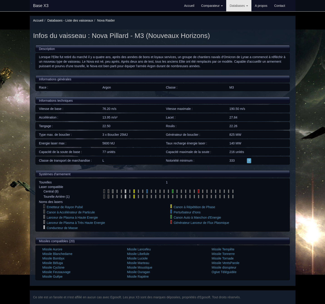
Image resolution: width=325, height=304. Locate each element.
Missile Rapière (138, 276)
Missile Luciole (137, 258)
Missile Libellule (138, 254)
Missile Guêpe (52, 276)
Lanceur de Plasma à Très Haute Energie (76, 223)
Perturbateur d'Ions (187, 212)
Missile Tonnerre (223, 254)
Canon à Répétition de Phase (194, 207)
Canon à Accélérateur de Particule (71, 212)
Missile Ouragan (138, 272)
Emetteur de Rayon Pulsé (65, 207)
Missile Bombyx (53, 258)
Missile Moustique (139, 267)
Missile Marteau (138, 263)
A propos (261, 5)
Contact (279, 5)
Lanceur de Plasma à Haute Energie (72, 217)
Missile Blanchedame (57, 254)
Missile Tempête (223, 249)
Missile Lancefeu (139, 249)
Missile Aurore (52, 249)
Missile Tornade (223, 258)
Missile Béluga (52, 263)
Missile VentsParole (225, 263)
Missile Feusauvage (56, 272)
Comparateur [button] (212, 5)
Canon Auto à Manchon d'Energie (197, 217)
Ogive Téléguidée (224, 272)
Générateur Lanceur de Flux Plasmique (201, 223)
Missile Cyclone (53, 267)
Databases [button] (239, 5)
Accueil (189, 5)
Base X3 (41, 5)
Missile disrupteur (224, 267)
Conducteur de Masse (62, 228)
